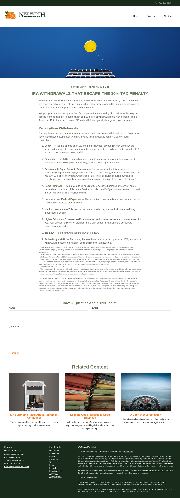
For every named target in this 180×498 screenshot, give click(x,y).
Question (14, 326)
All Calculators (55, 477)
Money (52, 465)
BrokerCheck (128, 451)
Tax (51, 462)
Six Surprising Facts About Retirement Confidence (34, 416)
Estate (52, 456)
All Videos (53, 474)
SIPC (121, 482)
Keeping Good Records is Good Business (90, 416)
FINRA (116, 482)
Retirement (54, 450)
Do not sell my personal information (135, 473)
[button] (151, 16)
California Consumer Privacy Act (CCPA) (151, 470)
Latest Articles (55, 471)
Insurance (53, 459)
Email (95, 308)
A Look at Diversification (145, 414)
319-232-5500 (163, 3)
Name (12, 308)
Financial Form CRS (88, 447)
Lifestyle (53, 468)
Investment (54, 453)
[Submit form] (16, 353)
